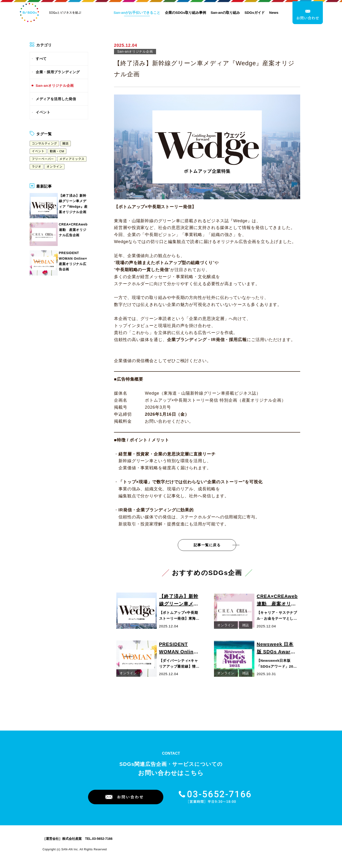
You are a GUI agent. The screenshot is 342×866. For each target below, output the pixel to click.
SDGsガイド (255, 13)
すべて (41, 59)
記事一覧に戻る (207, 545)
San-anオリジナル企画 (55, 85)
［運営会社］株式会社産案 (62, 839)
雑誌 (65, 143)
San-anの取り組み (225, 13)
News (273, 13)
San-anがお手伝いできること (137, 13)
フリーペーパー (43, 158)
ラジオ (36, 166)
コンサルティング (44, 143)
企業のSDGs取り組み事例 (185, 13)
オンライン (54, 166)
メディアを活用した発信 (56, 99)
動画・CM (57, 151)
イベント (43, 112)
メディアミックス (72, 158)
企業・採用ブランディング (58, 72)
